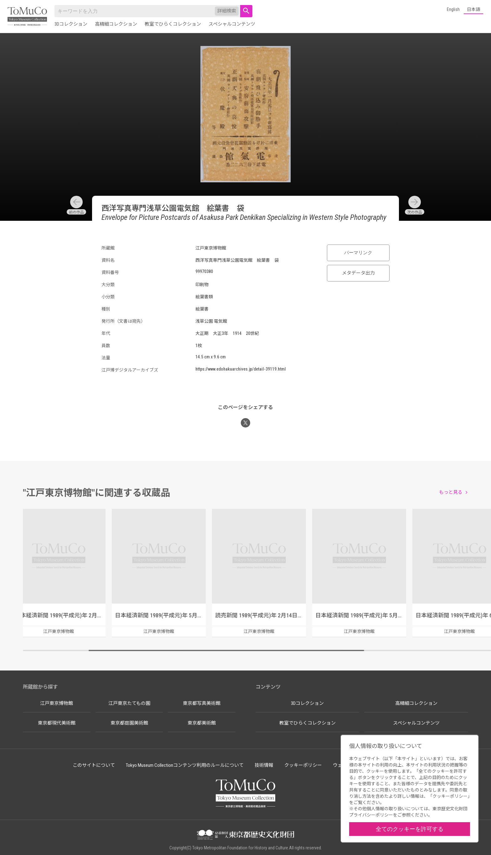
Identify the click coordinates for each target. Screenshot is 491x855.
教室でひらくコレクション (173, 24)
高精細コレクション (116, 24)
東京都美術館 (202, 723)
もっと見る (451, 492)
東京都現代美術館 (56, 723)
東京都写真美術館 (201, 703)
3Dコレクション (70, 24)
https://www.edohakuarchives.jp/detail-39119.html (240, 369)
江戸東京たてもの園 (129, 703)
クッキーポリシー (303, 765)
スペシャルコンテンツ (232, 24)
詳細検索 (226, 11)
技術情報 (264, 765)
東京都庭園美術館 (129, 723)
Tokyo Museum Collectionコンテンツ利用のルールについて (185, 765)
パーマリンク (358, 252)
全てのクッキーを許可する (409, 829)
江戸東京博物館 (56, 703)
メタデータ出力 (358, 273)
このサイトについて (94, 765)
